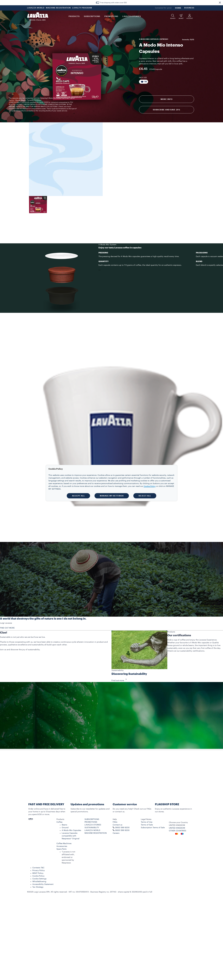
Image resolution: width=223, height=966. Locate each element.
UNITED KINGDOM (177, 828)
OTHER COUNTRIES (177, 831)
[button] (220, 3)
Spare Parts (61, 849)
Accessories (61, 846)
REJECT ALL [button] (145, 496)
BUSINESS (189, 8)
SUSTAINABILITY (92, 828)
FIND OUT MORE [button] (7, 628)
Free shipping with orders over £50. (113, 2)
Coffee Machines (63, 843)
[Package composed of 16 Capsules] (143, 82)
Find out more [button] (120, 680)
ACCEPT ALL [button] (78, 496)
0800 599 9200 (122, 830)
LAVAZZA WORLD (35, 8)
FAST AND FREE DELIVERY (46, 804)
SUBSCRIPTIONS (92, 819)
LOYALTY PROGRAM (82, 8)
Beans (64, 825)
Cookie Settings (39, 879)
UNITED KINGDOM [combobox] (177, 825)
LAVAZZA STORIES (93, 825)
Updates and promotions (87, 804)
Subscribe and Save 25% (166, 110)
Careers (116, 833)
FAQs (115, 822)
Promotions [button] (111, 16)
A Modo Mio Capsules (71, 830)
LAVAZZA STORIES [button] (131, 16)
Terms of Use (146, 822)
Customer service (125, 804)
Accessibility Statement (42, 884)
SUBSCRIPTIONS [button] (92, 16)
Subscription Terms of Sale (153, 828)
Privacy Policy (38, 870)
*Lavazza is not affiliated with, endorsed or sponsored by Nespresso (68, 857)
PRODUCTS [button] (74, 16)
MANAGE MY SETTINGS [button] (112, 496)
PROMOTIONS (91, 822)
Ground (65, 828)
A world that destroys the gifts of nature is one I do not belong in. (43, 618)
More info (167, 99)
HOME (178, 8)
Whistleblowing (39, 881)
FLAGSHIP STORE (167, 804)
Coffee (59, 822)
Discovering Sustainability (129, 674)
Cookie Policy (38, 876)
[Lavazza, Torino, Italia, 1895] (37, 16)
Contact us (117, 825)
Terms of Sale (147, 825)
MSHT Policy (37, 873)
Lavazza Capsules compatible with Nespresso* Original (70, 836)
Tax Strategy (37, 887)
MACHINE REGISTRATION (58, 8)
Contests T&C (38, 868)
